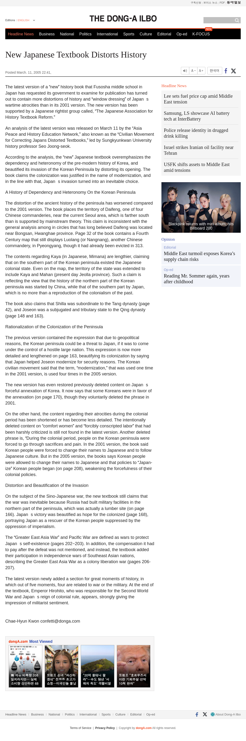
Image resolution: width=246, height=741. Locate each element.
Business (47, 34)
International (107, 34)
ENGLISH (23, 20)
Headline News (21, 34)
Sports (128, 34)
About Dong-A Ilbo (226, 714)
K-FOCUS (201, 34)
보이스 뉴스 (210, 2)
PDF (222, 2)
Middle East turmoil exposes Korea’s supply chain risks (199, 256)
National (67, 34)
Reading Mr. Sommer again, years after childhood (196, 278)
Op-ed (182, 34)
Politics (85, 34)
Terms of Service (80, 728)
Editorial (164, 34)
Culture (146, 34)
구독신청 (196, 2)
